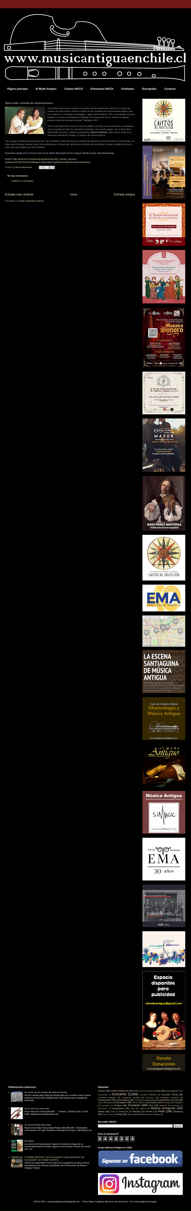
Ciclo (158, 1091)
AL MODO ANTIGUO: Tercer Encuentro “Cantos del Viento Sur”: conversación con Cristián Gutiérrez (54, 1158)
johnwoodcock (121, 1201)
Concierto (119, 1094)
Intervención (102, 1108)
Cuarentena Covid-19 (168, 1100)
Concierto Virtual (169, 1094)
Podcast (136, 1111)
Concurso (149, 1097)
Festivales (127, 88)
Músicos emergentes (163, 1108)
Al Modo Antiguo (46, 88)
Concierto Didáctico (148, 1094)
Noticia (101, 1111)
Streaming (178, 1111)
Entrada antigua (124, 194)
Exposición (106, 1105)
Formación (134, 1105)
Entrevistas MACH (102, 88)
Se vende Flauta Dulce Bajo (37, 1125)
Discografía (149, 88)
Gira (151, 1105)
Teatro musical (107, 1114)
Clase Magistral (172, 1091)
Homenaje (175, 1105)
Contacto (170, 88)
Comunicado (103, 1095)
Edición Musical (138, 1103)
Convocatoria (122, 1100)
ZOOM (139, 1114)
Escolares (178, 1102)
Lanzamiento (118, 1108)
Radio (161, 1111)
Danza (109, 1102)
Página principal (17, 88)
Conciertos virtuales (131, 1097)
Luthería (142, 1108)
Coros (136, 1100)
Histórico (163, 1105)
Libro (132, 1108)
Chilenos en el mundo (143, 1091)
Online (112, 1112)
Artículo (101, 1091)
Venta (119, 1114)
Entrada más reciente (19, 194)
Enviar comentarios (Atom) (31, 201)
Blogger (153, 1201)
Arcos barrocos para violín (36, 1108)
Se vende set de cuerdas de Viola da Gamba (45, 1092)
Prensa (149, 1111)
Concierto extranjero (107, 1097)
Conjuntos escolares (169, 1097)
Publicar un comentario (22, 181)
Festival (118, 1105)
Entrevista (166, 1102)
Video (129, 1114)
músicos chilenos (153, 1114)
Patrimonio (123, 1111)
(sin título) (29, 1141)
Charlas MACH (73, 88)
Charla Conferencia (119, 1091)
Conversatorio (104, 1100)
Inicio (73, 194)
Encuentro (152, 1102)
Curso (100, 1102)
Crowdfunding (148, 1100)
